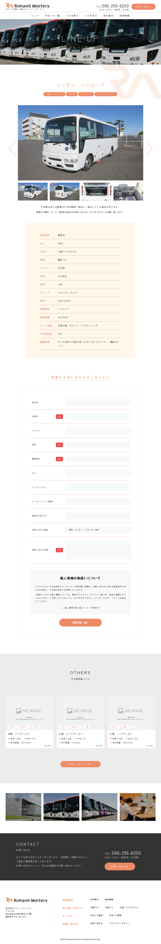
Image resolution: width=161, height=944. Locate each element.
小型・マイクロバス (129, 908)
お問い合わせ (70, 925)
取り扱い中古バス (73, 909)
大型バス (94, 908)
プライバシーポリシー (119, 924)
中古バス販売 (96, 916)
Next (146, 148)
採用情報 (109, 900)
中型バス (109, 908)
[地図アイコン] (30, 915)
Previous (15, 148)
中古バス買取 (115, 916)
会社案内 (68, 901)
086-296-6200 (115, 6)
